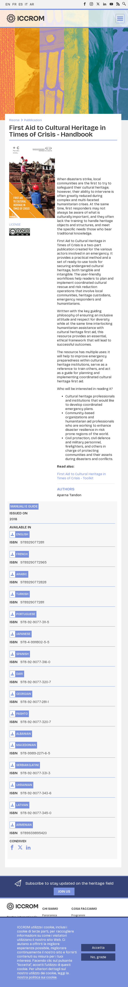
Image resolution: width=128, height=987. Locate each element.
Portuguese (25, 614)
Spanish (22, 654)
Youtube (111, 4)
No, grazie (98, 957)
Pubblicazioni (33, 120)
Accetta (98, 948)
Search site (123, 2)
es (21, 4)
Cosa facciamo (84, 909)
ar (32, 4)
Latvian (22, 805)
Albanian (23, 734)
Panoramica (49, 915)
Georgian (23, 694)
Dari (19, 674)
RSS (118, 4)
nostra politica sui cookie (37, 977)
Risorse (14, 120)
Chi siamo (50, 909)
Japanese (23, 634)
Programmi (78, 915)
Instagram (91, 4)
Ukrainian (24, 785)
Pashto (22, 714)
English (22, 534)
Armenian (24, 825)
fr (14, 4)
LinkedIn (104, 4)
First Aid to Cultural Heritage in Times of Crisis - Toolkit (81, 476)
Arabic (21, 574)
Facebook (84, 4)
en (7, 4)
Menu (120, 18)
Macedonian (26, 745)
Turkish (22, 594)
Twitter (98, 4)
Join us (64, 891)
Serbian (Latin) (27, 765)
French (22, 554)
